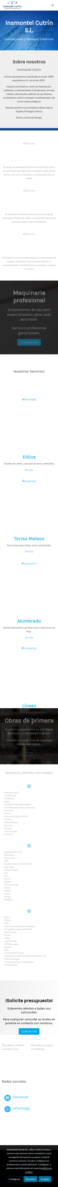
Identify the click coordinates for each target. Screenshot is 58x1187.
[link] (12, 5)
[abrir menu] (53, 5)
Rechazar (30, 1179)
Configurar (14, 1179)
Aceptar (45, 1179)
